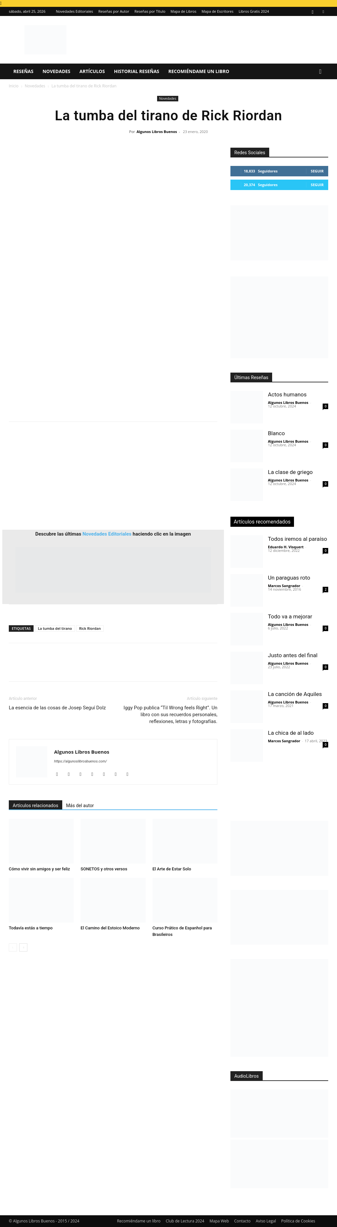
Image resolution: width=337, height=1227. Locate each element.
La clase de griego (290, 472)
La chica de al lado (291, 733)
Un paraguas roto (289, 577)
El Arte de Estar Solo (172, 868)
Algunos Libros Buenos (157, 131)
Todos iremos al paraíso (297, 539)
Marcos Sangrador (284, 585)
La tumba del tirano (55, 628)
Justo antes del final (292, 655)
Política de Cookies (298, 1221)
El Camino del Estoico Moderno (110, 927)
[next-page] (23, 947)
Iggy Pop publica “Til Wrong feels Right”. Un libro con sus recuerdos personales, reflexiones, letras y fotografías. (170, 714)
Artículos (92, 71)
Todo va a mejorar (290, 616)
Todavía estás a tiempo (31, 927)
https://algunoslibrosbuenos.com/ (80, 761)
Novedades (56, 71)
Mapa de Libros (183, 11)
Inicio (14, 86)
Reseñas (23, 71)
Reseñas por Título (149, 11)
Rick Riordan (90, 628)
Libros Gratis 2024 (254, 11)
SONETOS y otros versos (104, 868)
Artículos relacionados (35, 805)
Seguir (317, 171)
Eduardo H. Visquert (285, 546)
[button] (320, 72)
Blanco (276, 433)
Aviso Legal (266, 1221)
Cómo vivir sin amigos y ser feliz (39, 868)
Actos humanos (287, 394)
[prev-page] (13, 947)
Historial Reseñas (136, 71)
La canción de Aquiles (295, 694)
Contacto (242, 1221)
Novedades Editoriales (74, 11)
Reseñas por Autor (113, 11)
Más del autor (80, 805)
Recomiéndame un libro (198, 71)
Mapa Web (219, 1221)
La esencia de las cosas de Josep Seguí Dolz (57, 708)
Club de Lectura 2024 (185, 1221)
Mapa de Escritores (217, 11)
